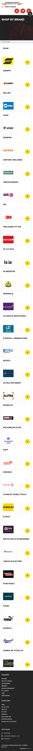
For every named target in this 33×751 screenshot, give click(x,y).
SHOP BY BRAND (6, 695)
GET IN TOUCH (5, 707)
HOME (3, 704)
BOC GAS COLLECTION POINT (9, 721)
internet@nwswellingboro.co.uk (10, 736)
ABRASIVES (4, 686)
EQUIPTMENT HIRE (6, 716)
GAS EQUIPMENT (6, 683)
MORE (3, 693)
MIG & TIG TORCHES (7, 681)
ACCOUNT (4, 711)
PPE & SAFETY (5, 690)
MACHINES (4, 678)
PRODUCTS (4, 714)
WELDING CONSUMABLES (8, 688)
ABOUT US (4, 709)
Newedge (29, 748)
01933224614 (6, 738)
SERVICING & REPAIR (7, 719)
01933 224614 (6, 733)
